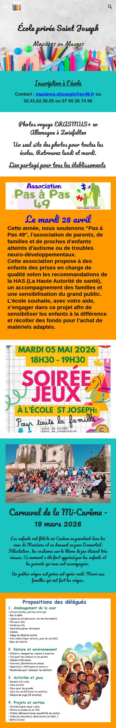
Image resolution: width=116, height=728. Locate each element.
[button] (6, 6)
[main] (58, 27)
